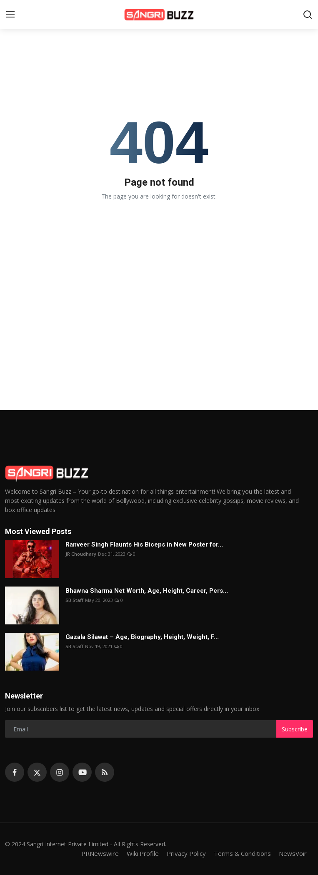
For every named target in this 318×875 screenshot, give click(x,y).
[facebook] (14, 772)
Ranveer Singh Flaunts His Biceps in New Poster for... (144, 544)
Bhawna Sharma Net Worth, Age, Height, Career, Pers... (146, 590)
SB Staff (74, 600)
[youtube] (82, 772)
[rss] (104, 772)
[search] (307, 14)
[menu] (10, 14)
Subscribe (295, 729)
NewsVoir (293, 853)
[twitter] (37, 772)
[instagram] (59, 772)
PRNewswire (100, 853)
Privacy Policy (186, 853)
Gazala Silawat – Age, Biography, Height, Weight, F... (142, 637)
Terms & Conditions (242, 853)
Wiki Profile (143, 853)
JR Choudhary (80, 554)
